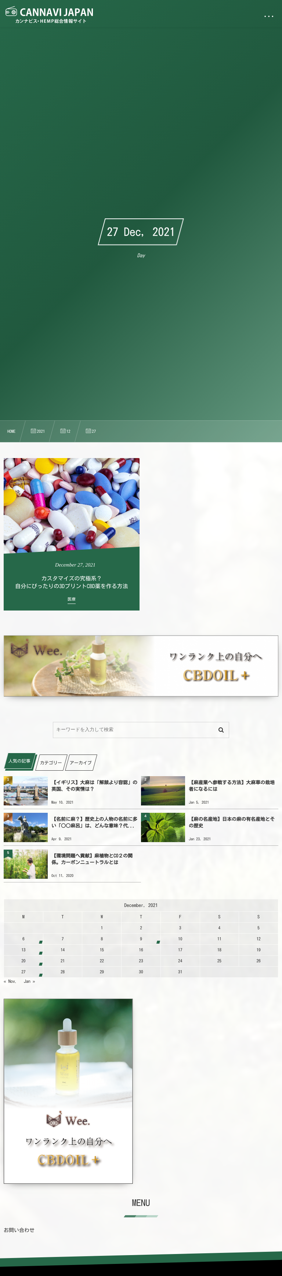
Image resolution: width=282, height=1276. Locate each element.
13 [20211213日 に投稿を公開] (23, 950)
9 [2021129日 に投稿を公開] (141, 939)
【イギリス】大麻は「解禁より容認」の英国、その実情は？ (94, 786)
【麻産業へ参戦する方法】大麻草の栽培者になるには (232, 786)
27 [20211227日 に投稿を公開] (23, 972)
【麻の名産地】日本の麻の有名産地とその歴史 (232, 822)
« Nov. (10, 981)
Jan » (29, 981)
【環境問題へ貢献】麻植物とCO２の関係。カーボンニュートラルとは (92, 859)
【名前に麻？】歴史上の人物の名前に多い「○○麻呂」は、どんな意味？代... (94, 822)
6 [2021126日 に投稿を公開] (23, 939)
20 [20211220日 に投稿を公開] (23, 961)
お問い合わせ (19, 1230)
